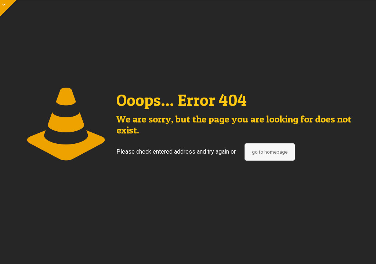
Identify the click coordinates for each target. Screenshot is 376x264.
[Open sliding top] (8, 8)
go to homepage (270, 152)
